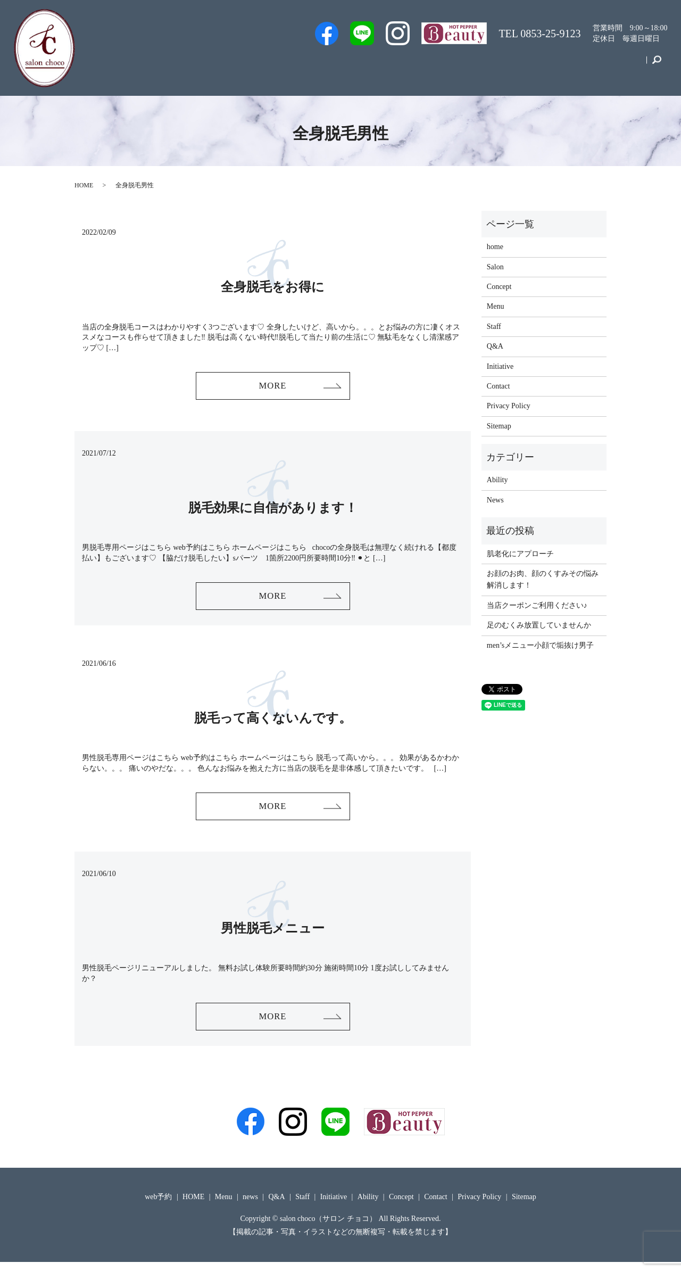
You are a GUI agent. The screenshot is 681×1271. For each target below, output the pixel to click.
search (656, 66)
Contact (624, 66)
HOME (83, 185)
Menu (490, 66)
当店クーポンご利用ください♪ (537, 605)
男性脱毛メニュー (273, 935)
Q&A (452, 66)
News (495, 500)
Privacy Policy (508, 406)
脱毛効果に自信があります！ (273, 510)
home (495, 247)
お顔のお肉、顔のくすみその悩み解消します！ (543, 579)
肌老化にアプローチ (520, 554)
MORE (272, 387)
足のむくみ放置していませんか (539, 625)
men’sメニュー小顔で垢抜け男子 (540, 645)
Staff (378, 66)
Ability (497, 480)
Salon (414, 66)
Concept (579, 66)
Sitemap (499, 426)
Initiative (533, 66)
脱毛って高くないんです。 (273, 722)
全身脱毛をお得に (273, 287)
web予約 (336, 66)
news (250, 1205)
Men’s (292, 66)
